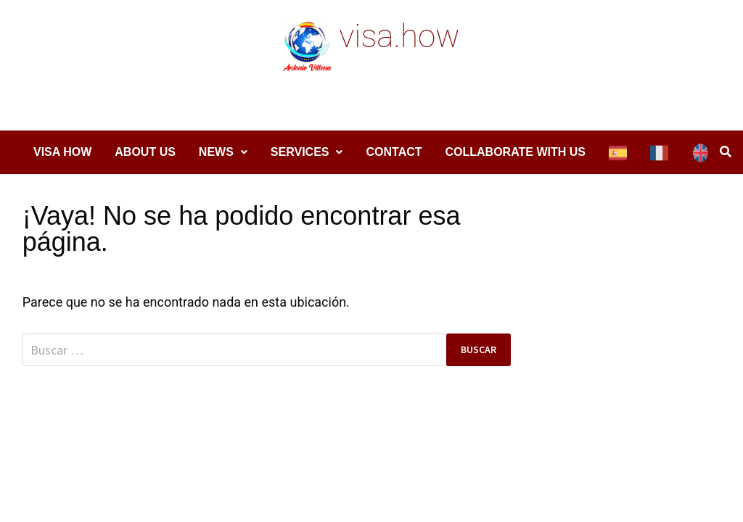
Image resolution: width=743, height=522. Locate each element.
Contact (394, 152)
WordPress (267, 454)
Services (300, 152)
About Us (145, 152)
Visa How (62, 152)
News (216, 152)
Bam (318, 454)
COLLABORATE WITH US (516, 152)
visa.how (399, 36)
